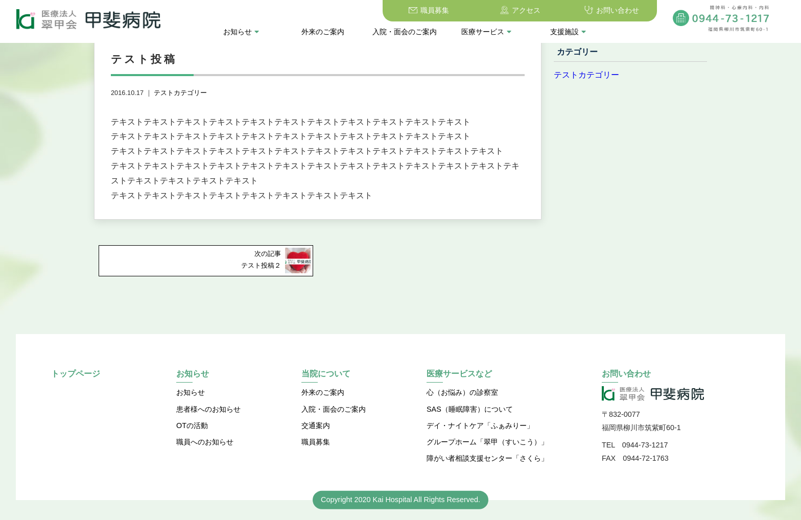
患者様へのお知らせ (208, 409)
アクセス (526, 10)
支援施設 (568, 32)
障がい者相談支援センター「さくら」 (487, 458)
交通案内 (315, 425)
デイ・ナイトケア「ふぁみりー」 (480, 425)
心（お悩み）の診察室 (462, 392)
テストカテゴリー (180, 93)
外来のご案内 (322, 32)
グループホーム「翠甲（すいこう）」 (487, 442)
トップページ (75, 373)
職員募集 (434, 10)
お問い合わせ (617, 10)
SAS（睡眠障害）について (470, 409)
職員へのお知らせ (204, 442)
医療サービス (486, 32)
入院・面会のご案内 (404, 32)
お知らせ (241, 32)
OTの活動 (192, 425)
